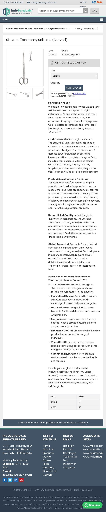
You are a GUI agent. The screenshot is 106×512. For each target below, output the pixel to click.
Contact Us (49, 471)
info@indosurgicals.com (44, 2)
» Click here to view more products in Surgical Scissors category (53, 422)
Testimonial (70, 456)
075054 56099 (79, 93)
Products (48, 453)
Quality (47, 456)
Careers (47, 474)
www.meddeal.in (93, 446)
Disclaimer (69, 464)
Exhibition (68, 446)
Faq (65, 460)
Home (46, 446)
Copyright (69, 467)
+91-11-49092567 (14, 2)
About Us (48, 449)
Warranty (48, 467)
